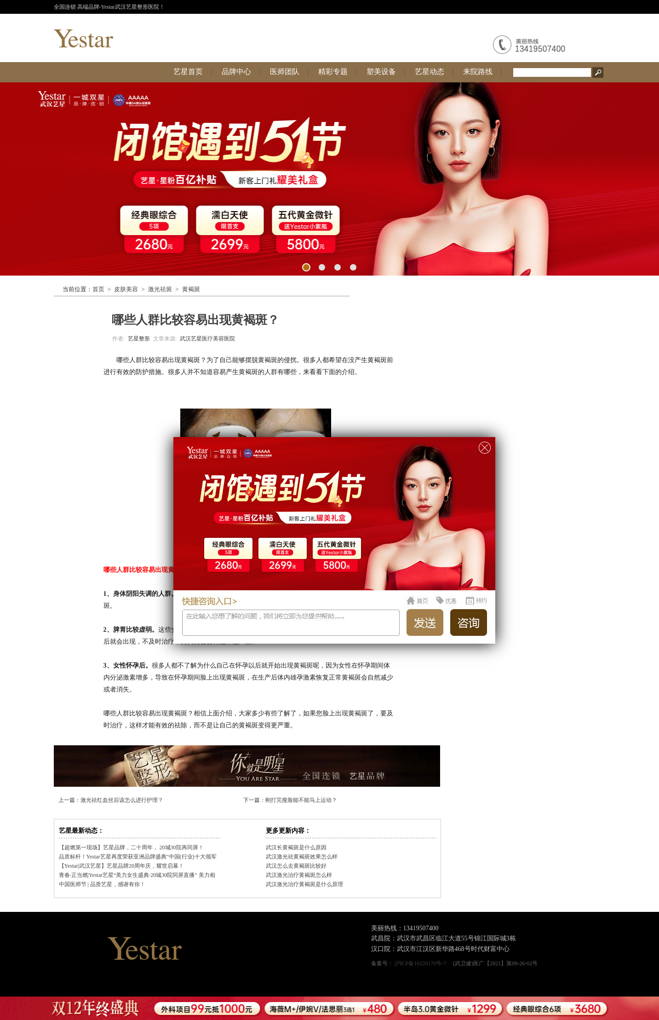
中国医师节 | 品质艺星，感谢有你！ (102, 884)
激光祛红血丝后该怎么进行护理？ (121, 800)
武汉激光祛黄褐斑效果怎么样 (302, 856)
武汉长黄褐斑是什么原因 (296, 847)
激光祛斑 (160, 289)
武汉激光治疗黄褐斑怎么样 (299, 875)
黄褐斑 (191, 289)
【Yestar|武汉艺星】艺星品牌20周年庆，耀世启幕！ (121, 866)
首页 (98, 289)
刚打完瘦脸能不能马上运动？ (301, 800)
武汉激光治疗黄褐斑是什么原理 (304, 884)
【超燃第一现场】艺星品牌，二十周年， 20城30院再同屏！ (131, 847)
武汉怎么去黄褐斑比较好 (296, 866)
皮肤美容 (126, 289)
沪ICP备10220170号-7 (420, 963)
